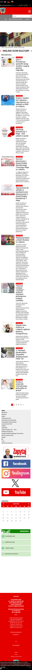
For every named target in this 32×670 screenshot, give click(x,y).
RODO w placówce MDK (7, 435)
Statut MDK (4, 427)
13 (3, 514)
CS (12, 2)
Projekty (4, 425)
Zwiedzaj (15, 531)
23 (16, 517)
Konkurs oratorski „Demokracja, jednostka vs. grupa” (21, 386)
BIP (6, 19)
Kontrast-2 (24, 5)
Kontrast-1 (22, 5)
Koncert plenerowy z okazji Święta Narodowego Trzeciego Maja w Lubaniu (22, 164)
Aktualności (4, 412)
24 (20, 517)
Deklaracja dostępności (7, 431)
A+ (12, 5)
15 (11, 514)
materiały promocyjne (16, 656)
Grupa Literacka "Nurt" (7, 424)
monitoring (12, 19)
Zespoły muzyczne (6, 418)
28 (7, 521)
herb (16, 654)
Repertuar (4, 414)
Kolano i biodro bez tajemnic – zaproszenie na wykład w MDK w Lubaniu (22, 102)
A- (16, 5)
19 (28, 514)
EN (5, 2)
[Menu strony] (29, 12)
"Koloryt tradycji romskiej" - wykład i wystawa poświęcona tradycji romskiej (21, 293)
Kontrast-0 (20, 5)
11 (24, 511)
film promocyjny (8, 536)
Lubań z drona (8, 548)
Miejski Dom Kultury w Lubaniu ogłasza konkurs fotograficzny (23, 329)
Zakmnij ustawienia (30, 5)
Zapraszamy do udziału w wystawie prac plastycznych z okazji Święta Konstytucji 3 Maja (22, 194)
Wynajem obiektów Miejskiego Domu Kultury (12, 433)
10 (20, 511)
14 (7, 514)
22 (11, 517)
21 (7, 517)
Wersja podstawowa (18, 5)
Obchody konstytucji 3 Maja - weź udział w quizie (22, 132)
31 (20, 521)
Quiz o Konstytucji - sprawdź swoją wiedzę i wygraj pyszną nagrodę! (22, 65)
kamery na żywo (8, 542)
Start (2, 47)
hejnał (16, 652)
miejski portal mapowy (10, 553)
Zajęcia (3, 416)
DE (8, 2)
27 (3, 521)
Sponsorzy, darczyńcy (7, 443)
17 (20, 514)
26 (28, 517)
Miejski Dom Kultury (19, 47)
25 (24, 517)
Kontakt (27, 19)
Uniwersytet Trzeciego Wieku (9, 420)
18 (24, 514)
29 (11, 521)
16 (16, 514)
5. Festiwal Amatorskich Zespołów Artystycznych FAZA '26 (22, 354)
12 (28, 511)
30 (16, 521)
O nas (3, 441)
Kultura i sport (9, 47)
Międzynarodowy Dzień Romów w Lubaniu (22, 240)
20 (3, 517)
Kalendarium (19, 19)
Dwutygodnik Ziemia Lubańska (9, 422)
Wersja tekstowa (26, 5)
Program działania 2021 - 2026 (9, 429)
